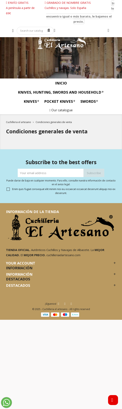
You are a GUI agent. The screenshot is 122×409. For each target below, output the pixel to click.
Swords (89, 101)
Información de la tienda (32, 211)
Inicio (61, 83)
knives (31, 101)
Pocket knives (59, 101)
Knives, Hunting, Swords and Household (61, 92)
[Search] (35, 31)
